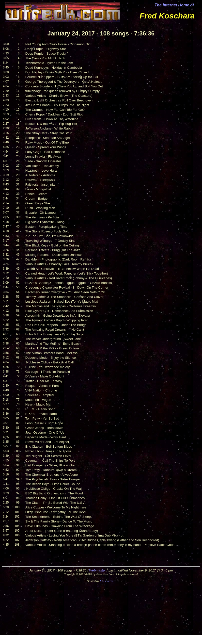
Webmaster (97, 570)
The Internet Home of (174, 5)
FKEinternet (107, 581)
